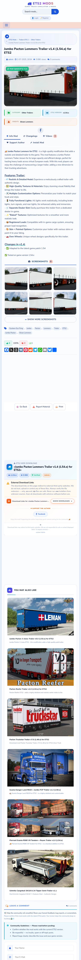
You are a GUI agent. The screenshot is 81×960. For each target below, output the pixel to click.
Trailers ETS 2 (24, 40)
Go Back (22, 406)
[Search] (55, 11)
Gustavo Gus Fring (16, 328)
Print (59, 406)
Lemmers (47, 328)
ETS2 (64, 328)
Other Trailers (35, 40)
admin (10, 59)
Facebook (40, 514)
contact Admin (40, 532)
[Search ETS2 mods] (36, 11)
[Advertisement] (40, 378)
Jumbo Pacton (10, 333)
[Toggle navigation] (6, 25)
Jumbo (29, 328)
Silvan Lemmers (25, 333)
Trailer (56, 328)
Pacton (37, 328)
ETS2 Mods (12, 40)
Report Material (41, 406)
